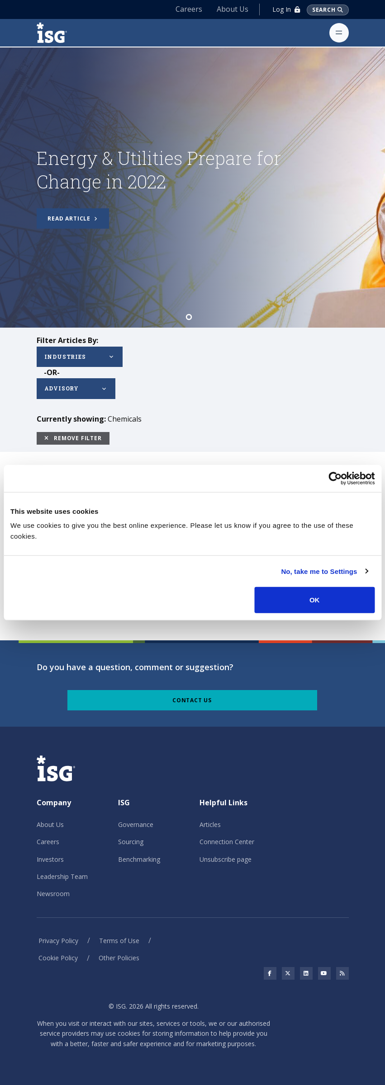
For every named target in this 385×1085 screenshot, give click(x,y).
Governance (135, 824)
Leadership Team (62, 876)
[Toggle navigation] (339, 32)
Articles (210, 824)
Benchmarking (139, 859)
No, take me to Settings (319, 571)
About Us (232, 9)
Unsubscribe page (226, 859)
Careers (189, 9)
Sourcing (130, 841)
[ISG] (62, 33)
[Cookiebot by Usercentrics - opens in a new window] (335, 478)
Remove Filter (73, 438)
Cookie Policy (58, 957)
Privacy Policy (58, 940)
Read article (72, 218)
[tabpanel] (192, 187)
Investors (50, 859)
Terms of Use (119, 940)
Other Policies (119, 957)
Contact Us (192, 700)
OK (314, 600)
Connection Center (227, 841)
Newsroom (53, 893)
